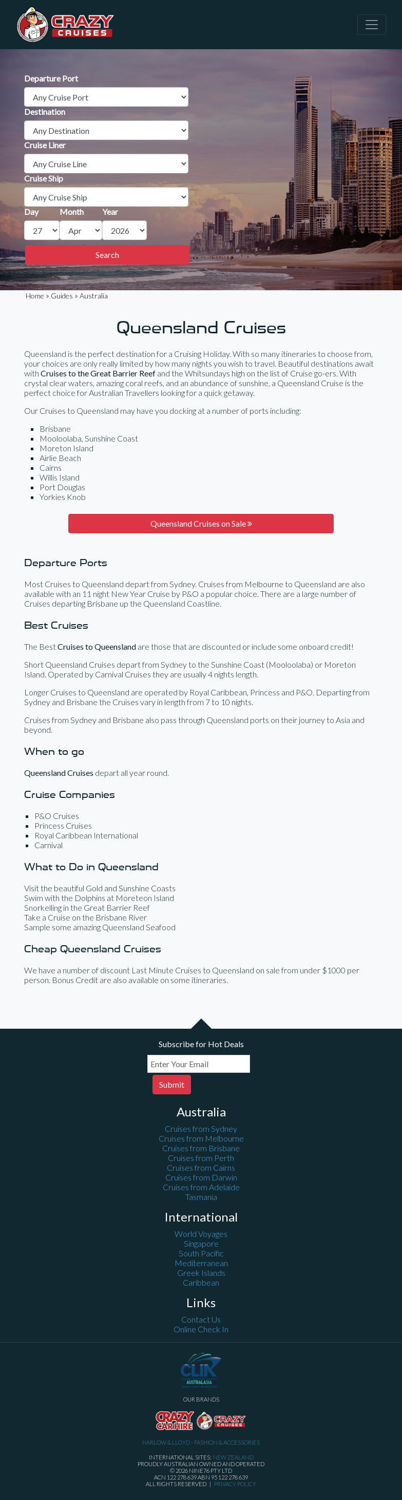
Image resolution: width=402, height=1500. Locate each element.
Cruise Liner (45, 145)
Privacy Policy (235, 1484)
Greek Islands (201, 1272)
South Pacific (201, 1253)
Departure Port (51, 78)
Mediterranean (201, 1263)
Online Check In (201, 1329)
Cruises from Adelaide (201, 1187)
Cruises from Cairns (201, 1167)
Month (72, 211)
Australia (94, 295)
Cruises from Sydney (201, 1128)
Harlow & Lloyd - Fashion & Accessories (201, 1442)
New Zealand (233, 1457)
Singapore (201, 1243)
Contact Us (201, 1319)
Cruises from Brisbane (201, 1148)
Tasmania (201, 1197)
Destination (44, 111)
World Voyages (201, 1233)
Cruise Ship (43, 178)
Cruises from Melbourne (201, 1138)
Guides (62, 295)
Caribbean (201, 1282)
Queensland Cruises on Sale (201, 523)
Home (35, 295)
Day (31, 211)
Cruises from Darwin (201, 1177)
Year (110, 211)
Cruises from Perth (201, 1158)
